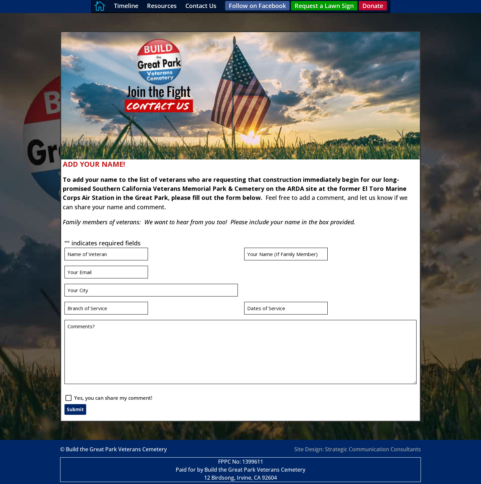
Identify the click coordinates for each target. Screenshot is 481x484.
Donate (372, 5)
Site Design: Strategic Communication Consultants (357, 449)
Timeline (126, 6)
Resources (162, 6)
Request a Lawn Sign (324, 5)
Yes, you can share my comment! (157, 338)
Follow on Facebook (257, 5)
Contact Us (200, 6)
